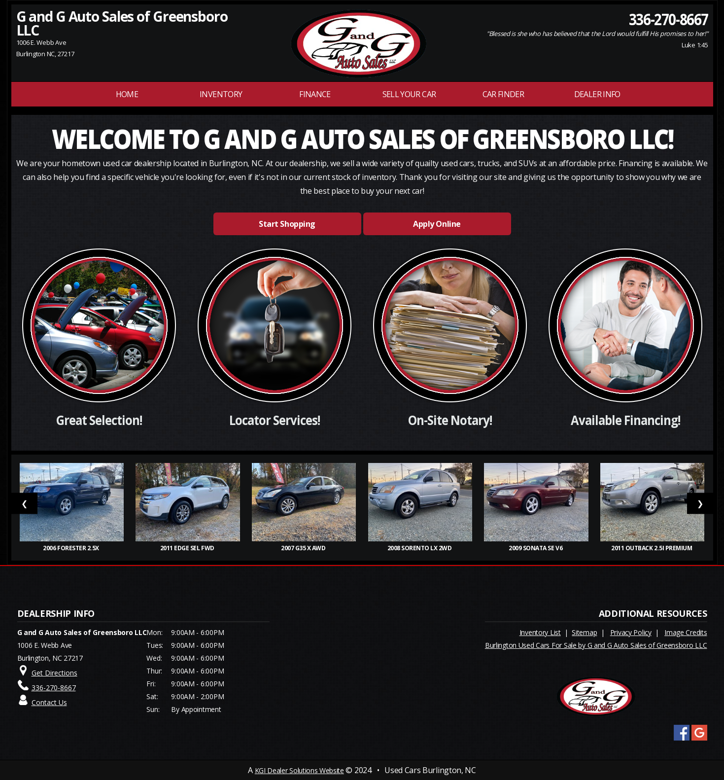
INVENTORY (221, 94)
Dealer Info (597, 94)
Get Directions (54, 672)
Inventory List (540, 632)
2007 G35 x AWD (304, 548)
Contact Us (49, 702)
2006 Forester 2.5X (71, 548)
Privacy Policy (631, 632)
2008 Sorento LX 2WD (420, 548)
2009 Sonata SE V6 (536, 548)
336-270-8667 (668, 19)
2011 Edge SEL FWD (187, 548)
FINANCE (315, 94)
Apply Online (436, 223)
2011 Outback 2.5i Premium (652, 548)
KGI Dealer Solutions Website (299, 770)
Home (127, 94)
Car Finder (503, 94)
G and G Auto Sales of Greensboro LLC (122, 23)
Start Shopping (287, 223)
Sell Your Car (409, 94)
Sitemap (584, 632)
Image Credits (685, 632)
